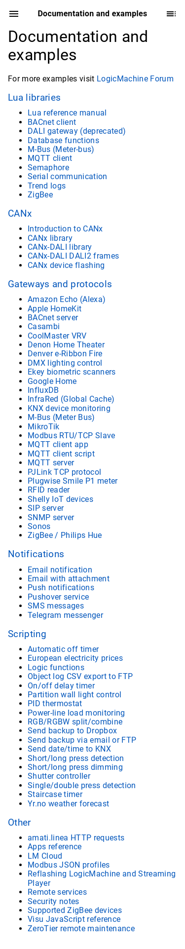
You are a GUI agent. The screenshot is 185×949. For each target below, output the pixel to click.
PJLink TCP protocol (64, 472)
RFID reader (49, 489)
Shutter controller (59, 776)
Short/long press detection (76, 758)
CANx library (50, 238)
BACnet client (52, 122)
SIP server (46, 508)
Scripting (27, 634)
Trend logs (47, 185)
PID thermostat (55, 703)
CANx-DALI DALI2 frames (73, 256)
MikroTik (44, 426)
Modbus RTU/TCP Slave (71, 435)
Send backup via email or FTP (82, 740)
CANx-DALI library (60, 247)
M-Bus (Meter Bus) (61, 417)
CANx (20, 213)
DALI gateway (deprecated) (77, 131)
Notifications (36, 554)
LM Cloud (45, 856)
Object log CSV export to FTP (80, 676)
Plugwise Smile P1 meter (73, 481)
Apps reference (55, 846)
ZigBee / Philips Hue (65, 535)
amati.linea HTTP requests (76, 837)
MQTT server (51, 462)
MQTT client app (58, 444)
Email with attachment (69, 578)
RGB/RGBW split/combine (75, 721)
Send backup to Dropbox (72, 730)
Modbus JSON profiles (69, 865)
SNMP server (51, 517)
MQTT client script (61, 453)
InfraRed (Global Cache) (71, 399)
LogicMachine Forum (135, 78)
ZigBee (40, 194)
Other (19, 822)
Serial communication (68, 176)
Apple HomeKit (54, 308)
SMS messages (56, 605)
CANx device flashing (66, 265)
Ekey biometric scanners (72, 372)
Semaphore (48, 167)
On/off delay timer (61, 685)
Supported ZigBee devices (75, 910)
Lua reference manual (67, 112)
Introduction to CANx (65, 228)
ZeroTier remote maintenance (81, 928)
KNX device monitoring (69, 408)
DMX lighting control (65, 363)
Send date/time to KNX (69, 749)
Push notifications (61, 587)
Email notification (60, 569)
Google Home (52, 381)
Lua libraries (34, 97)
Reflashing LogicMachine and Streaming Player (102, 878)
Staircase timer (55, 794)
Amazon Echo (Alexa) (67, 299)
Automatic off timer (63, 649)
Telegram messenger (65, 615)
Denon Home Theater (66, 344)
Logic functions (56, 667)
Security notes (53, 901)
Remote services (57, 892)
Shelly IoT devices (60, 499)
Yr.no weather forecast (68, 803)
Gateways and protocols (60, 284)
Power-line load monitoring (76, 713)
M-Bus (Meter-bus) (61, 149)
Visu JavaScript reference (74, 919)
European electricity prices (75, 658)
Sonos (39, 526)
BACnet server (53, 317)
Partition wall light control (74, 694)
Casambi (44, 326)
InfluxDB (43, 390)
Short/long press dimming (75, 767)
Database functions (63, 140)
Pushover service (58, 597)
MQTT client (50, 158)
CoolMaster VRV (57, 336)
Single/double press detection (82, 785)
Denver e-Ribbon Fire (65, 353)
